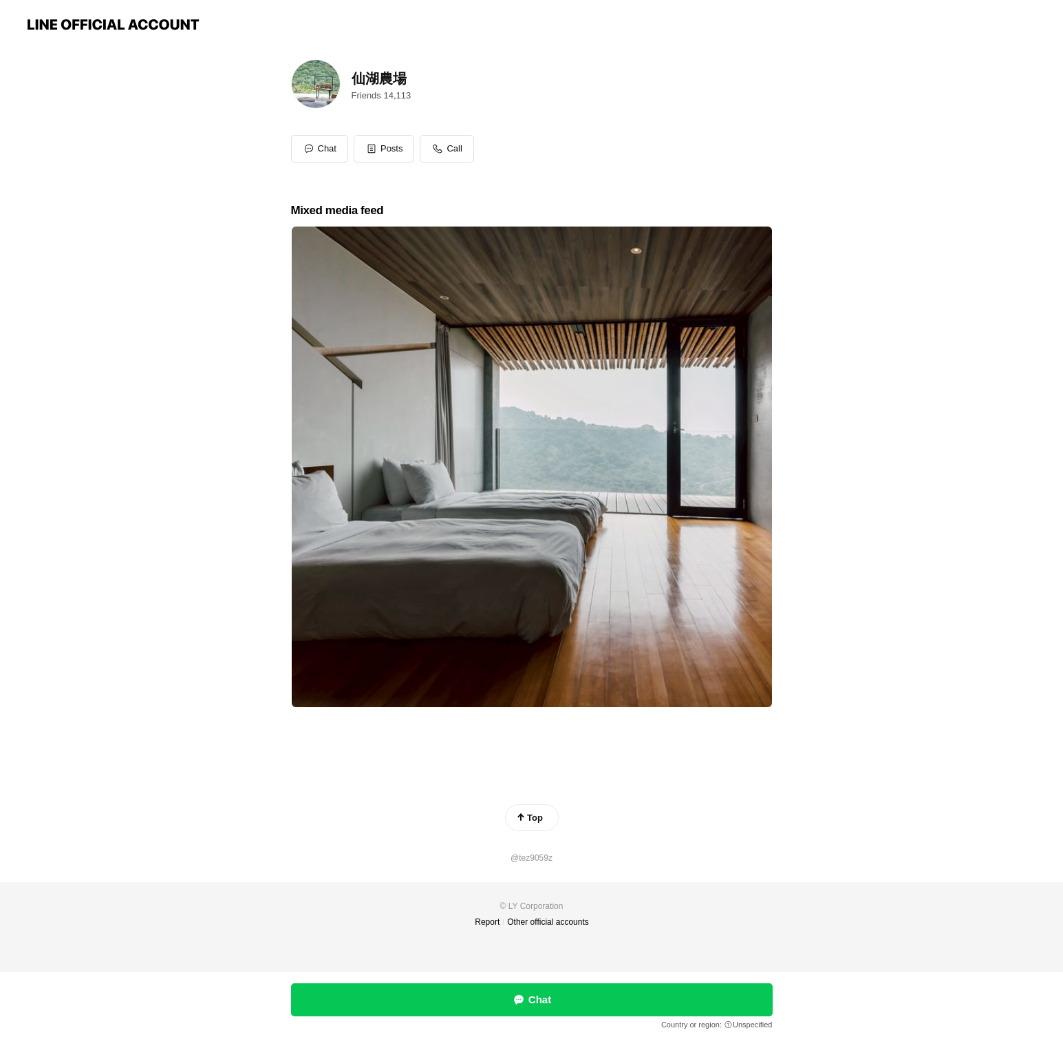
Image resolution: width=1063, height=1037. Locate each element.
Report (487, 922)
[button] (384, 149)
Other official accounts (548, 922)
